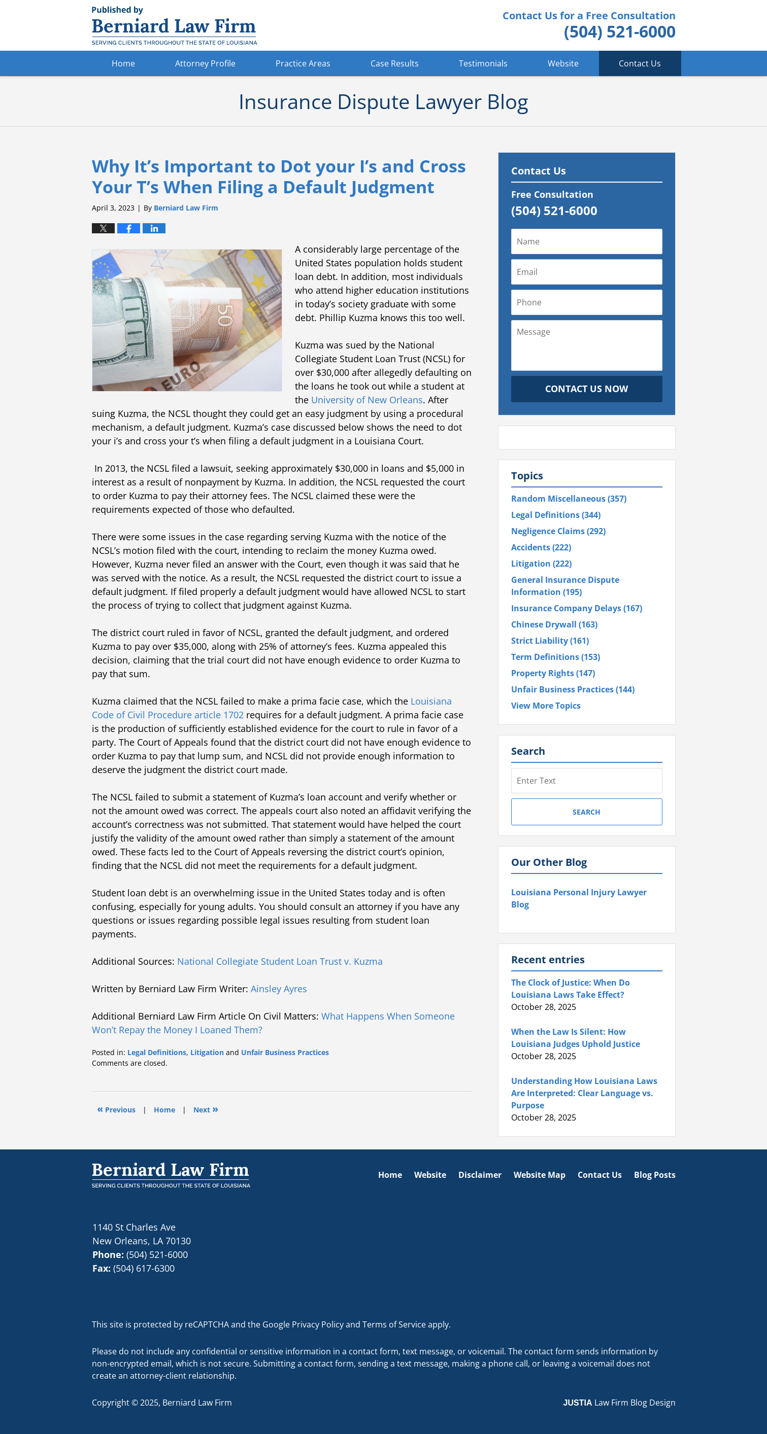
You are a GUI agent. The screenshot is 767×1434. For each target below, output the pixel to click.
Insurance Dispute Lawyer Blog (174, 25)
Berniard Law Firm (197, 1402)
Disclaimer (480, 1174)
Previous (116, 1108)
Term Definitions (555, 656)
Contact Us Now (586, 388)
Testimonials (483, 63)
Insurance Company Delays (576, 608)
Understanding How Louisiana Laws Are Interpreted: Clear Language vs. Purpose (584, 1093)
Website (563, 63)
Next (205, 1108)
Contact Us (640, 63)
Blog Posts (655, 1174)
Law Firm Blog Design (619, 1402)
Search (587, 812)
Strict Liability (550, 640)
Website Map (539, 1174)
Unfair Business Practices (285, 1052)
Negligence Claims (558, 531)
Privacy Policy (318, 1324)
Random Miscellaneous (568, 498)
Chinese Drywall (554, 624)
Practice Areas (303, 63)
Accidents (541, 547)
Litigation (207, 1052)
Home (123, 63)
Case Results (395, 63)
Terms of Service (394, 1324)
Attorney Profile (205, 63)
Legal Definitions (156, 1052)
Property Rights (553, 673)
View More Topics (546, 705)
